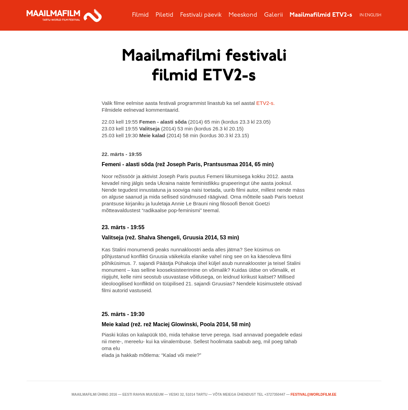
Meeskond (243, 15)
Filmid (140, 15)
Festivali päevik (201, 15)
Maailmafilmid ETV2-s (321, 15)
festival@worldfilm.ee (314, 394)
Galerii (273, 15)
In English (370, 15)
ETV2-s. (265, 103)
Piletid (164, 15)
